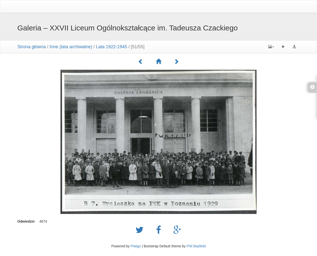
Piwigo (136, 246)
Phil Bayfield (196, 246)
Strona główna (31, 46)
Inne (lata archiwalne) (71, 46)
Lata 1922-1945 (111, 46)
